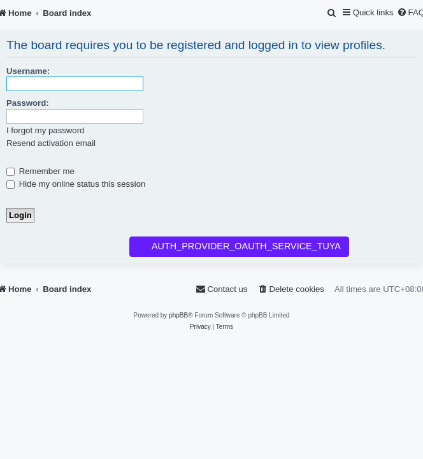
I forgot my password (45, 130)
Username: (28, 71)
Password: (27, 103)
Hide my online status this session (75, 184)
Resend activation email (51, 143)
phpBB (178, 315)
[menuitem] (332, 13)
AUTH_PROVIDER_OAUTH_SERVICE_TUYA (246, 246)
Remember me (40, 171)
